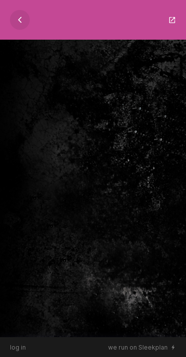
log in (18, 347)
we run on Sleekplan (138, 347)
